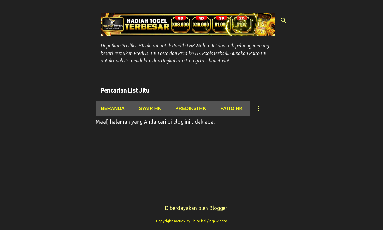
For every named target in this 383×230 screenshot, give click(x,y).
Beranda (113, 108)
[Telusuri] (283, 20)
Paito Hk (231, 108)
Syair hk (150, 108)
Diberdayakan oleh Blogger (191, 208)
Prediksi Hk (190, 108)
